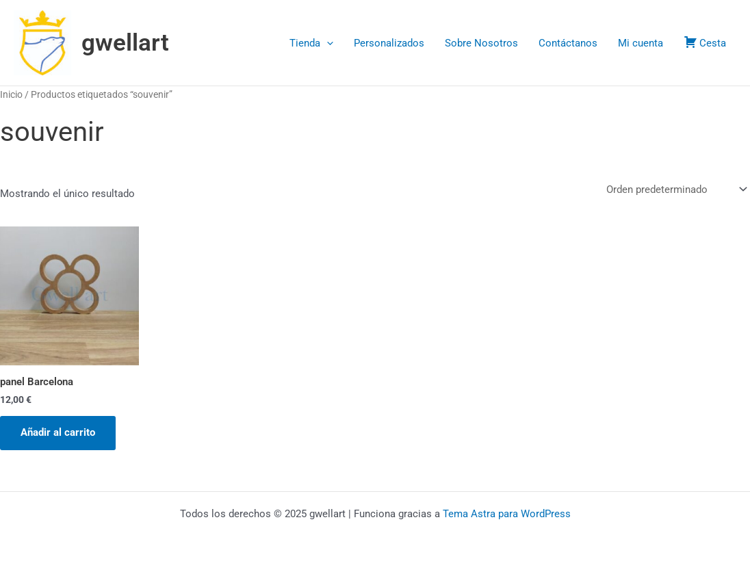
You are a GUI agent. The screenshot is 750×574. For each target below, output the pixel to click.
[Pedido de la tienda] (675, 190)
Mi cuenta (640, 43)
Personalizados (389, 43)
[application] (326, 43)
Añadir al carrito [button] (58, 432)
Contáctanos (568, 43)
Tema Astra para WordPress (507, 514)
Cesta (705, 42)
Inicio (11, 94)
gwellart (125, 43)
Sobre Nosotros (481, 43)
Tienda (311, 43)
